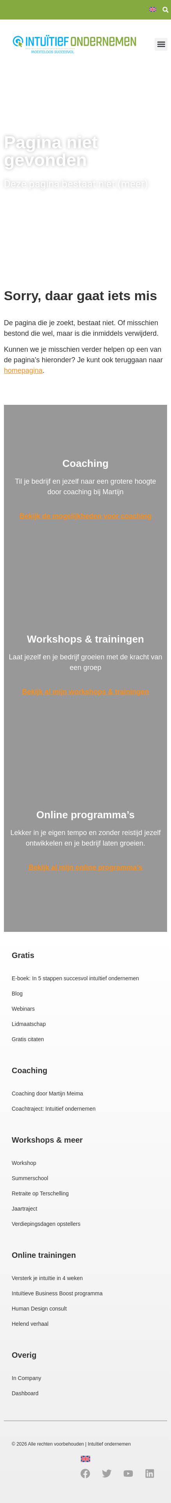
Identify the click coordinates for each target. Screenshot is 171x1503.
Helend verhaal (30, 1324)
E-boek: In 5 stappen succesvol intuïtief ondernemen (75, 978)
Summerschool (30, 1178)
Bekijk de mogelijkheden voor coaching (85, 516)
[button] (165, 9)
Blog (17, 993)
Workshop (24, 1163)
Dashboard (25, 1393)
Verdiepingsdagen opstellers (46, 1224)
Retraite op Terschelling (40, 1193)
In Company (26, 1378)
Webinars (23, 1009)
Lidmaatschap (29, 1024)
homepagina (23, 370)
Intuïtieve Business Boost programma (57, 1293)
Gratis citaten (28, 1039)
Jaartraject (24, 1209)
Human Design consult (39, 1308)
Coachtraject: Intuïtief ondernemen (54, 1109)
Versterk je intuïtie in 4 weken (47, 1278)
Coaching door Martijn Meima (47, 1093)
